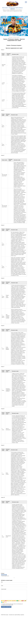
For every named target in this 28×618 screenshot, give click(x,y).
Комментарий (3, 589)
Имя (2, 582)
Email (2, 585)
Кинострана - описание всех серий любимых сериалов (12, 8)
